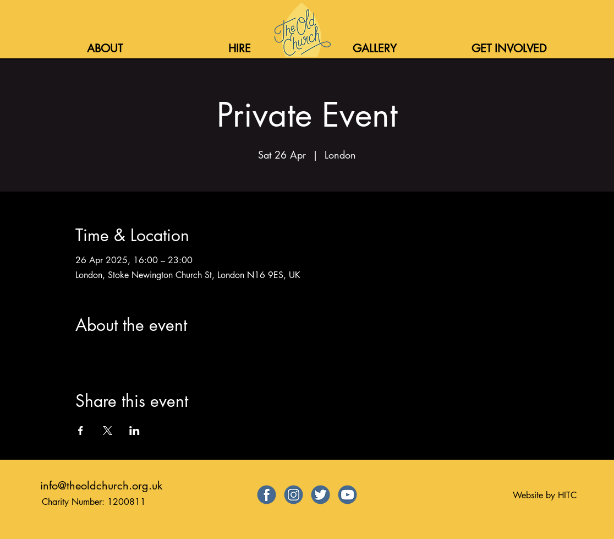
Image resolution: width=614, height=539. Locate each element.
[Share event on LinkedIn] (134, 430)
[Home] (301, 30)
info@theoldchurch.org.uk (101, 485)
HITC (567, 495)
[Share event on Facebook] (80, 430)
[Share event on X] (107, 430)
